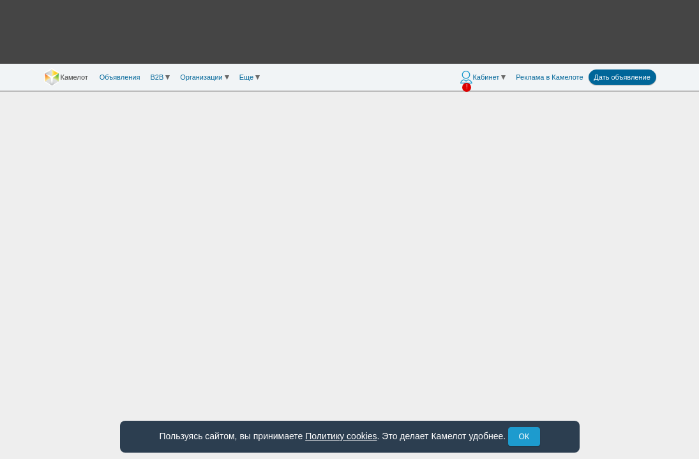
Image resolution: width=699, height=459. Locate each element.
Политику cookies (341, 436)
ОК (524, 436)
